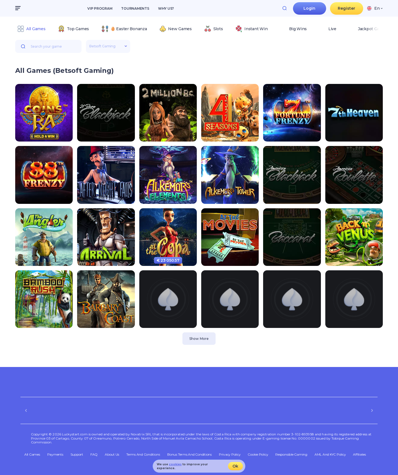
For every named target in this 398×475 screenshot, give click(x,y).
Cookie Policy (258, 454)
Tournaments (135, 8)
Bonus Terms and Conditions (189, 454)
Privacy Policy (230, 454)
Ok (235, 466)
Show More (199, 339)
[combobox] (375, 8)
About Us (112, 454)
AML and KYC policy (330, 454)
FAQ (94, 454)
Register (346, 8)
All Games (32, 454)
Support (76, 454)
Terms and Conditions (143, 454)
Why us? (166, 8)
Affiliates (359, 454)
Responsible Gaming (291, 454)
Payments (55, 454)
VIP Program (99, 8)
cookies (175, 464)
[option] (31, 28)
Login (309, 8)
